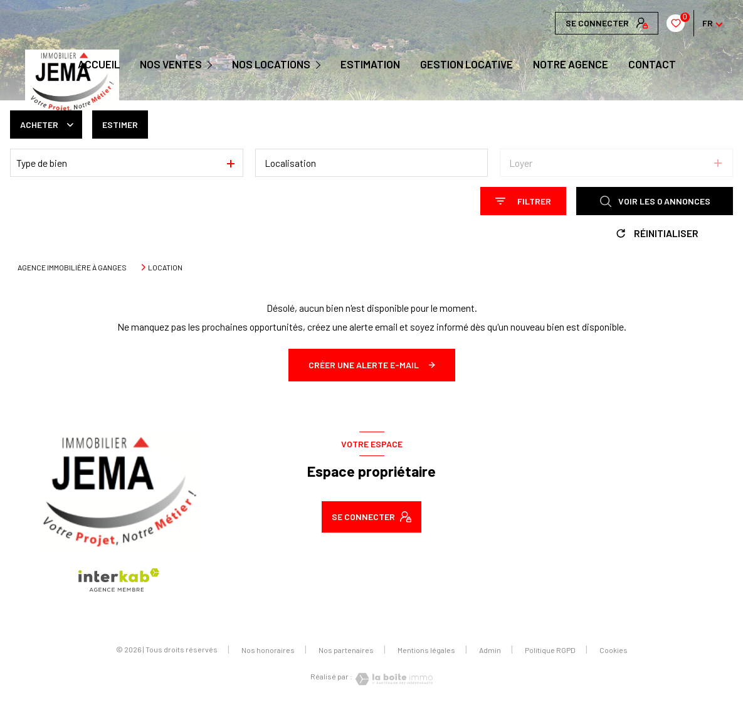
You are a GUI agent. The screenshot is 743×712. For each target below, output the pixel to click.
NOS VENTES (171, 64)
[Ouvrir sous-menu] (211, 64)
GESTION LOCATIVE (466, 64)
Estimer (120, 124)
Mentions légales (426, 650)
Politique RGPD (550, 650)
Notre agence (570, 64)
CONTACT (652, 64)
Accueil (99, 64)
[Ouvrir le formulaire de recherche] (523, 201)
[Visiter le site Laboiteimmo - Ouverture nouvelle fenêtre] (392, 679)
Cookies (613, 650)
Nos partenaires (346, 650)
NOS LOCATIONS (271, 64)
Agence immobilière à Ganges (72, 267)
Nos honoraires (268, 650)
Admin (490, 650)
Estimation (370, 64)
